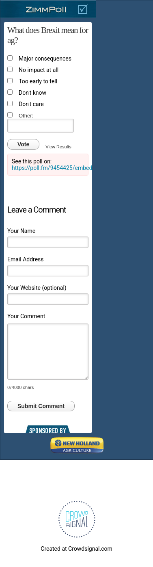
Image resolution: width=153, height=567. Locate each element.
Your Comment (26, 316)
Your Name (21, 231)
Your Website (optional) (37, 288)
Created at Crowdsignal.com (76, 548)
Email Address (25, 259)
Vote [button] (23, 144)
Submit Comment (41, 406)
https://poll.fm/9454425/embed (52, 168)
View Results (58, 146)
